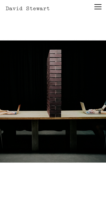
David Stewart (28, 8)
